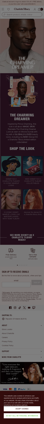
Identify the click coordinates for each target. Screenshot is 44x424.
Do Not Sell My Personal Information (22, 417)
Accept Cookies (22, 410)
